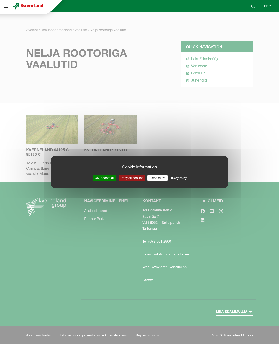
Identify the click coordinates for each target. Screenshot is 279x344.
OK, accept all (105, 178)
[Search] (253, 6)
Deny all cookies (132, 178)
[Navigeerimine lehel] (6, 6)
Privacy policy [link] (178, 178)
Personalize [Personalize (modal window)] (157, 178)
